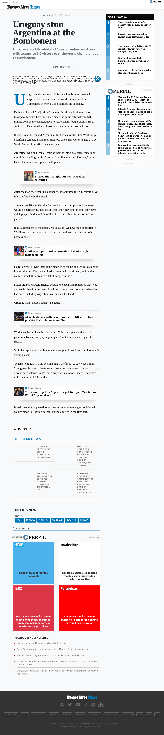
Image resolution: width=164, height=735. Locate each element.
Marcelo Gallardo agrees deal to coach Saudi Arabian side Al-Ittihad (51, 655)
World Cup (57, 520)
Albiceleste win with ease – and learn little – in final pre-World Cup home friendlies (59, 318)
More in (29, 537)
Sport (19, 520)
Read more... (44, 172)
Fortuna (67, 714)
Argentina (43, 520)
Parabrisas (94, 714)
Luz (149, 714)
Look (140, 714)
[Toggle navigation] (4, 7)
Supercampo (111, 714)
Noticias (54, 714)
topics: (19, 516)
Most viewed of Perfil (130, 91)
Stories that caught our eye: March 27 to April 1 (60, 178)
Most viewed (117, 16)
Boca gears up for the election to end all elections (42, 642)
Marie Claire (38, 714)
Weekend (128, 714)
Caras (25, 714)
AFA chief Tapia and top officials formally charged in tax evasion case (45, 481)
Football (30, 520)
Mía (157, 714)
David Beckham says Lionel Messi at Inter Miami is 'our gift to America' (52, 649)
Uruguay (84, 520)
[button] (97, 78)
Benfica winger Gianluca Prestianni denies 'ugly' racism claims (57, 253)
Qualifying (71, 520)
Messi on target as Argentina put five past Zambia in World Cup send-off (60, 393)
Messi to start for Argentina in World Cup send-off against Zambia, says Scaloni (84, 456)
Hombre (80, 714)
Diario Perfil (11, 714)
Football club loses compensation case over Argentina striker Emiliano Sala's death (85, 483)
